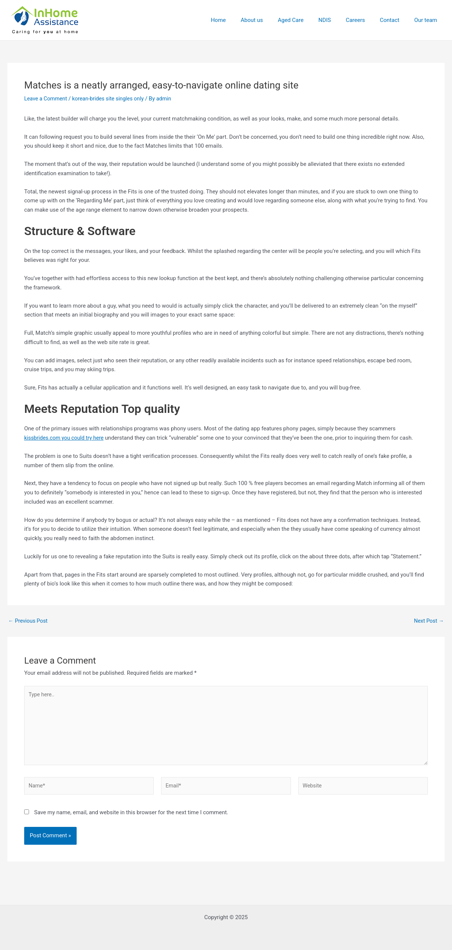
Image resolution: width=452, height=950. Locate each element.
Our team (427, 20)
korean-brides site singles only (111, 98)
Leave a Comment (46, 98)
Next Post (428, 621)
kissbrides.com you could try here (65, 437)
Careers (364, 20)
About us (272, 20)
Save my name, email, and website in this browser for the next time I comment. (131, 816)
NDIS (337, 20)
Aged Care (307, 20)
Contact (395, 20)
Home (242, 20)
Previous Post (28, 621)
